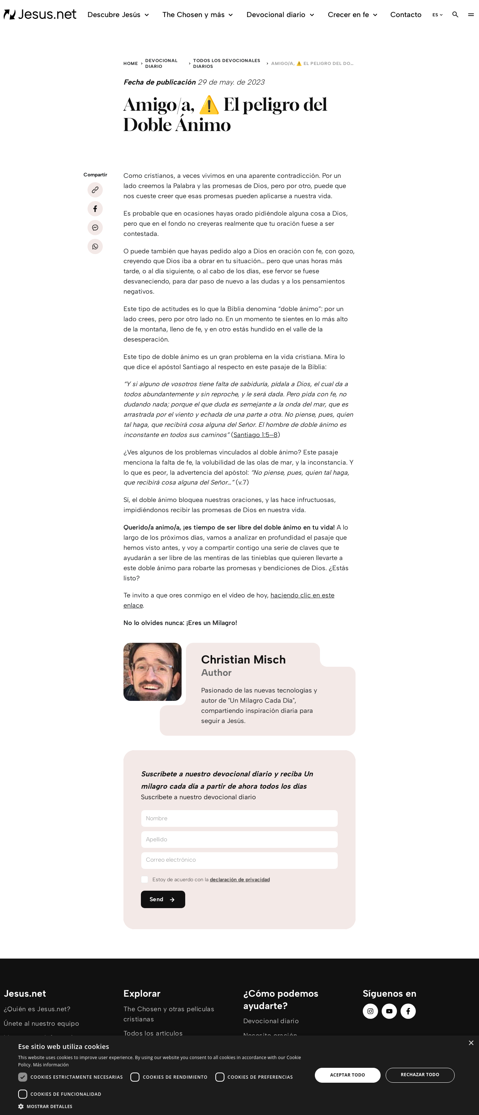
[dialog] (239, 1075)
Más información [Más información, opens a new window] (51, 1065)
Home (130, 63)
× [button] (471, 1043)
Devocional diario (281, 14)
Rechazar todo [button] (420, 1074)
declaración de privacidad (240, 880)
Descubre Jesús (119, 14)
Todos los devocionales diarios (226, 63)
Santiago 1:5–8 (255, 435)
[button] (161, 1106)
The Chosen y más (198, 14)
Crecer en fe (354, 14)
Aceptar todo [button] (347, 1075)
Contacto (406, 14)
